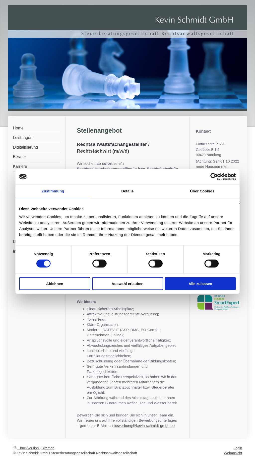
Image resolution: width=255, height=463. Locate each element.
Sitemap (48, 448)
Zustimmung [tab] (53, 191)
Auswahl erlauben (127, 283)
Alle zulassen (200, 283)
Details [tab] (127, 191)
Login (238, 448)
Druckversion (26, 448)
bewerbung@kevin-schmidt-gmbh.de (144, 425)
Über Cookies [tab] (202, 191)
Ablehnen (54, 283)
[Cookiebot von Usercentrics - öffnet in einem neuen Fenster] (214, 176)
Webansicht (233, 453)
